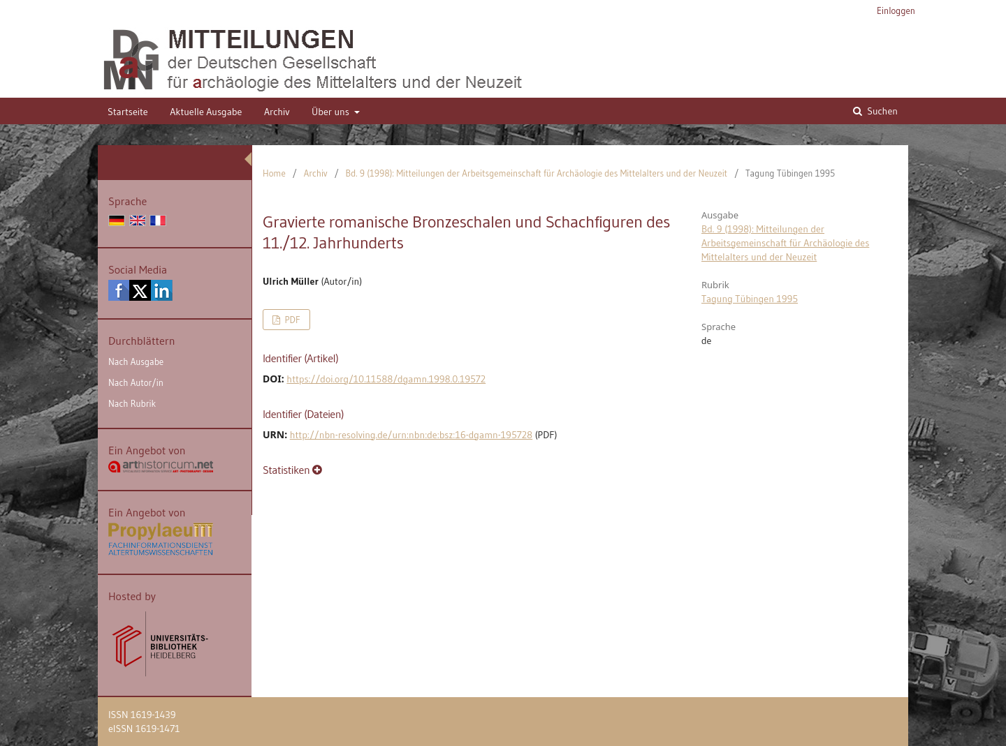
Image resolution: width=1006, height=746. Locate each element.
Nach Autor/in (135, 382)
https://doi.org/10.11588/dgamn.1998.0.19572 (386, 379)
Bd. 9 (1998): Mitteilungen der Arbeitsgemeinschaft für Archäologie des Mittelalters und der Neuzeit (537, 173)
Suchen (881, 111)
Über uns (331, 111)
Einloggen (896, 10)
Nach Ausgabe (135, 361)
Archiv (277, 111)
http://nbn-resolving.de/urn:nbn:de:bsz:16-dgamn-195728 (411, 434)
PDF (291, 319)
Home (274, 173)
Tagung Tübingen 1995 (749, 298)
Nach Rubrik (132, 403)
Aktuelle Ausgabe (206, 111)
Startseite (128, 111)
